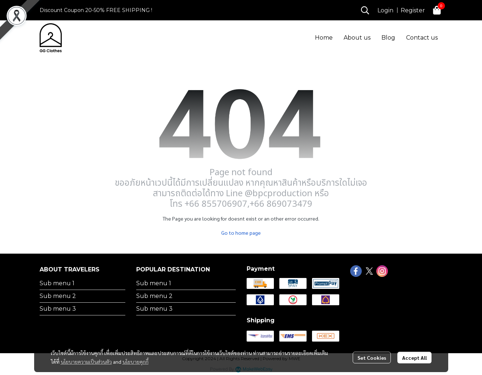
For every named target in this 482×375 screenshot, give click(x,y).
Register (413, 10)
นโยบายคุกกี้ (135, 361)
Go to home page (241, 232)
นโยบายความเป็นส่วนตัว (86, 361)
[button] (365, 10)
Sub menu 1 (57, 283)
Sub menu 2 (58, 296)
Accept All (414, 357)
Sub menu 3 (58, 308)
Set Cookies (371, 357)
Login (385, 10)
